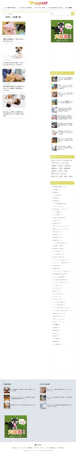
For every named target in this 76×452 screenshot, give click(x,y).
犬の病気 (56, 328)
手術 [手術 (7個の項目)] (60, 168)
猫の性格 (56, 201)
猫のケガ (56, 336)
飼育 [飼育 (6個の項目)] (70, 176)
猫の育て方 (57, 223)
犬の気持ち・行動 (58, 246)
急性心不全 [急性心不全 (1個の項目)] (68, 165)
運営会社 (30, 447)
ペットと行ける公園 (59, 302)
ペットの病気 (57, 344)
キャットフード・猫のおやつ (61, 263)
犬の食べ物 (57, 266)
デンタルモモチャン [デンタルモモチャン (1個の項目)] (67, 160)
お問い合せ (61, 447)
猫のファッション (58, 322)
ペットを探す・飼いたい (10, 7)
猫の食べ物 (57, 268)
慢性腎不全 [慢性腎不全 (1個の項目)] (54, 168)
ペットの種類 (57, 212)
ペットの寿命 (57, 195)
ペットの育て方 (58, 251)
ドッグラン (57, 297)
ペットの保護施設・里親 (60, 204)
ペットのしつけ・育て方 (25, 7)
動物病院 (56, 341)
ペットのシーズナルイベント (61, 283)
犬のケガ (56, 333)
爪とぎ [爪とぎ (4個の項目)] (60, 171)
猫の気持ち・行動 (58, 249)
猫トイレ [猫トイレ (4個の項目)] (63, 173)
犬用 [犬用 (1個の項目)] (65, 171)
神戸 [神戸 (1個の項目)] (60, 176)
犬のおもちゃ (57, 232)
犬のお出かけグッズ (59, 313)
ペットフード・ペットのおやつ (62, 271)
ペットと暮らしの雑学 (59, 243)
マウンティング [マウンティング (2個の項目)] (64, 163)
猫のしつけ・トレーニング (61, 229)
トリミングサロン (58, 294)
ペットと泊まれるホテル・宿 (61, 308)
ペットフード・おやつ (39, 7)
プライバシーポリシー (39, 447)
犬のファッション (58, 319)
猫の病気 (56, 330)
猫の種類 (56, 192)
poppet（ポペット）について (19, 447)
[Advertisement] (62, 56)
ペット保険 (57, 339)
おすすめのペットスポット (61, 209)
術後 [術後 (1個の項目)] (65, 176)
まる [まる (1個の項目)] (53, 160)
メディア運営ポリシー (51, 447)
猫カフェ (56, 291)
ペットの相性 (57, 215)
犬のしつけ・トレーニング (61, 226)
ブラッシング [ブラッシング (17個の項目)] (55, 163)
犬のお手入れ (57, 237)
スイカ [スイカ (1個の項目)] (59, 160)
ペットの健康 (68, 7)
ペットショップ (58, 206)
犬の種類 (56, 190)
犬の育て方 (57, 221)
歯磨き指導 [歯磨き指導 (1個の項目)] (67, 168)
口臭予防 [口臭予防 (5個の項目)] (54, 165)
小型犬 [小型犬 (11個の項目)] (60, 165)
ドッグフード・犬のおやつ (61, 260)
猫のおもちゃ (57, 235)
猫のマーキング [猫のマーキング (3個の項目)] (55, 173)
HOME (38, 445)
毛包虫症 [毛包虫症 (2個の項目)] (54, 171)
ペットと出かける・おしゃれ (55, 7)
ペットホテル (57, 285)
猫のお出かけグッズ (59, 316)
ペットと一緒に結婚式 (59, 277)
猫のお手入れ (57, 240)
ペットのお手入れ (58, 254)
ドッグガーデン (58, 299)
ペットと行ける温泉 (59, 305)
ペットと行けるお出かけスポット (62, 311)
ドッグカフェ (57, 288)
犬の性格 (56, 198)
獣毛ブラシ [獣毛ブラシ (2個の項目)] (54, 176)
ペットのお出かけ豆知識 (60, 280)
